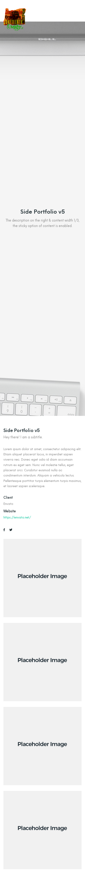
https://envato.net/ (17, 517)
